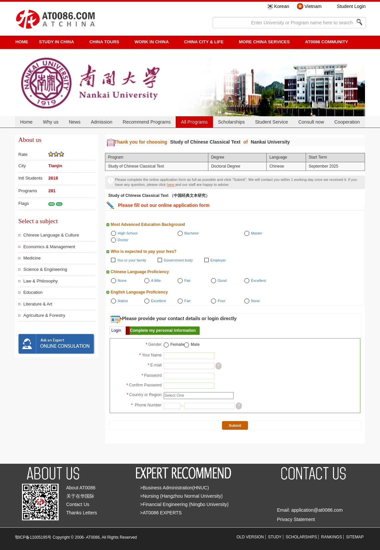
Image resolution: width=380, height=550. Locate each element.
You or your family (131, 260)
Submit (235, 425)
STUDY (275, 537)
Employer (218, 260)
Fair (187, 280)
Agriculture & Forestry (44, 315)
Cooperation (347, 122)
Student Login (351, 6)
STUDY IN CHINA (56, 41)
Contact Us (77, 504)
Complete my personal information (163, 330)
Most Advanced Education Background (148, 224)
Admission (101, 122)
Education (33, 292)
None (122, 280)
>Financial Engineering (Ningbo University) (184, 504)
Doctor (123, 240)
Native (123, 301)
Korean (281, 6)
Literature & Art (37, 303)
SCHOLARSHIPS (301, 537)
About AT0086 (81, 487)
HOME (21, 41)
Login (116, 330)
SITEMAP (355, 537)
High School (127, 233)
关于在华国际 (80, 496)
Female (177, 344)
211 (59, 204)
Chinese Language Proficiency (140, 272)
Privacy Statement (296, 519)
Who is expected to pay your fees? (143, 251)
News (74, 122)
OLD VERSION (250, 537)
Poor (221, 301)
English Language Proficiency (139, 292)
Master (256, 233)
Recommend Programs (147, 122)
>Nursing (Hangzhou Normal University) (181, 496)
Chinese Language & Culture (51, 235)
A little (156, 280)
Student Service (271, 122)
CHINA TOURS (104, 41)
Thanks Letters (81, 512)
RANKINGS (331, 537)
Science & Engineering (45, 269)
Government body (178, 260)
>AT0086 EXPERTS (161, 512)
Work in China (152, 41)
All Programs (194, 122)
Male (195, 344)
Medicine (32, 258)
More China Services (264, 41)
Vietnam (312, 6)
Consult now (311, 122)
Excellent (258, 280)
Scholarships (231, 122)
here (171, 185)
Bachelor (191, 233)
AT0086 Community (326, 41)
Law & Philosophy (40, 280)
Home (26, 122)
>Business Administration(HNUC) (174, 487)
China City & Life (203, 41)
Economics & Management (49, 246)
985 (51, 204)
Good (222, 280)
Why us (51, 122)
